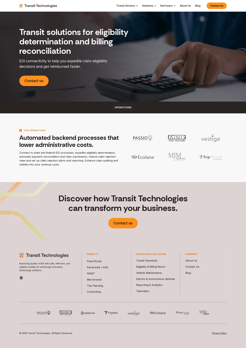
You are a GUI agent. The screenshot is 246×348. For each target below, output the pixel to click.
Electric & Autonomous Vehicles (155, 279)
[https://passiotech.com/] (142, 138)
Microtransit (94, 279)
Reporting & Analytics (149, 285)
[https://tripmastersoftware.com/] (211, 157)
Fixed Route (94, 261)
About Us (185, 5)
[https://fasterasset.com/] (177, 138)
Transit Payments (146, 260)
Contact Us (216, 5)
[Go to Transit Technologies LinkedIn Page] (21, 278)
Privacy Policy (219, 333)
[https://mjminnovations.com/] (177, 157)
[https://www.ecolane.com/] (142, 157)
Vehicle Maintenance (149, 272)
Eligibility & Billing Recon (150, 266)
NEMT (91, 273)
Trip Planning (95, 285)
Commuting (94, 291)
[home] (38, 6)
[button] (127, 5)
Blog (198, 5)
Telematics (142, 291)
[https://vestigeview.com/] (211, 138)
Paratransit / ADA (97, 267)
